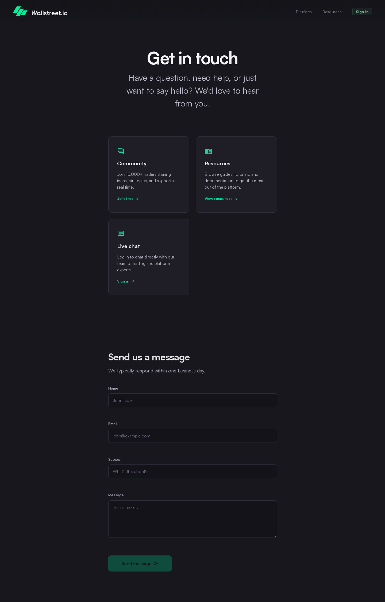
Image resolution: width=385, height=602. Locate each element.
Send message (140, 564)
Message (116, 495)
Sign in (362, 11)
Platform (304, 11)
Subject (115, 460)
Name (113, 388)
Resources (332, 11)
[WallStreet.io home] (40, 11)
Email (112, 424)
